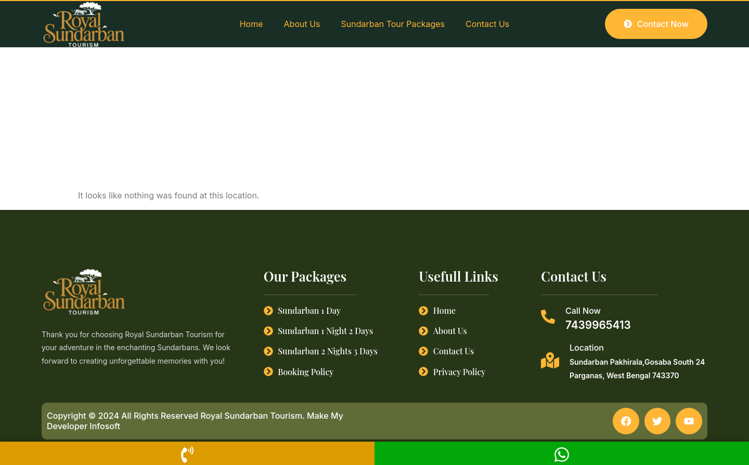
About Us (302, 24)
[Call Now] (548, 317)
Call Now (583, 310)
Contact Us (487, 24)
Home (251, 24)
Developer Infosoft (83, 426)
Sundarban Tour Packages (393, 24)
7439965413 (598, 324)
